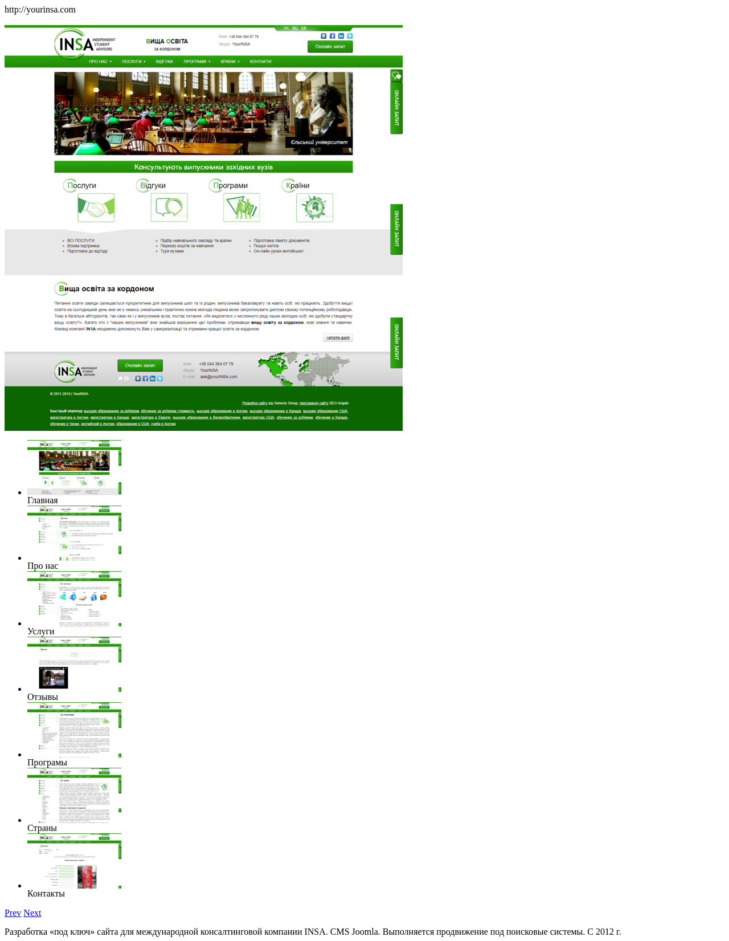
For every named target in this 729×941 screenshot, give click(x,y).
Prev (13, 913)
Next (32, 913)
